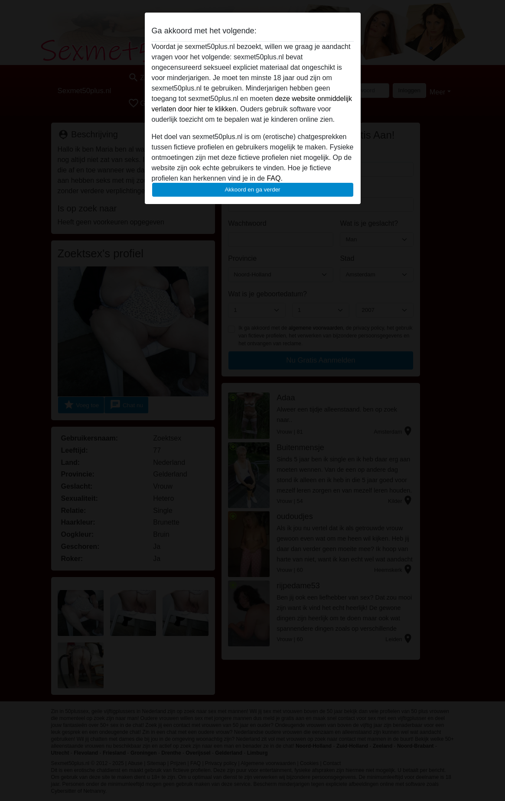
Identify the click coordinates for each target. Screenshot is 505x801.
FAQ (273, 178)
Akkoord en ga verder (252, 189)
